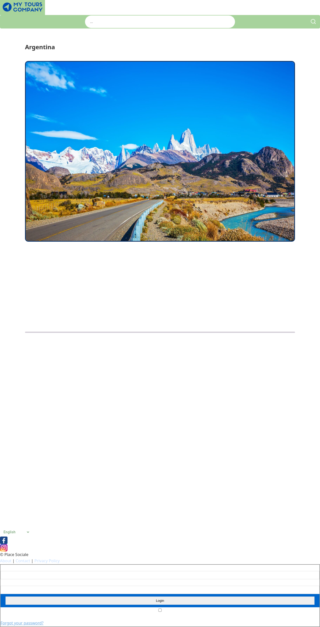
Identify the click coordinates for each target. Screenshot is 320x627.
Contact (23, 561)
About (5, 561)
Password (7, 582)
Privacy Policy (47, 561)
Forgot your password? (22, 623)
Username (8, 568)
